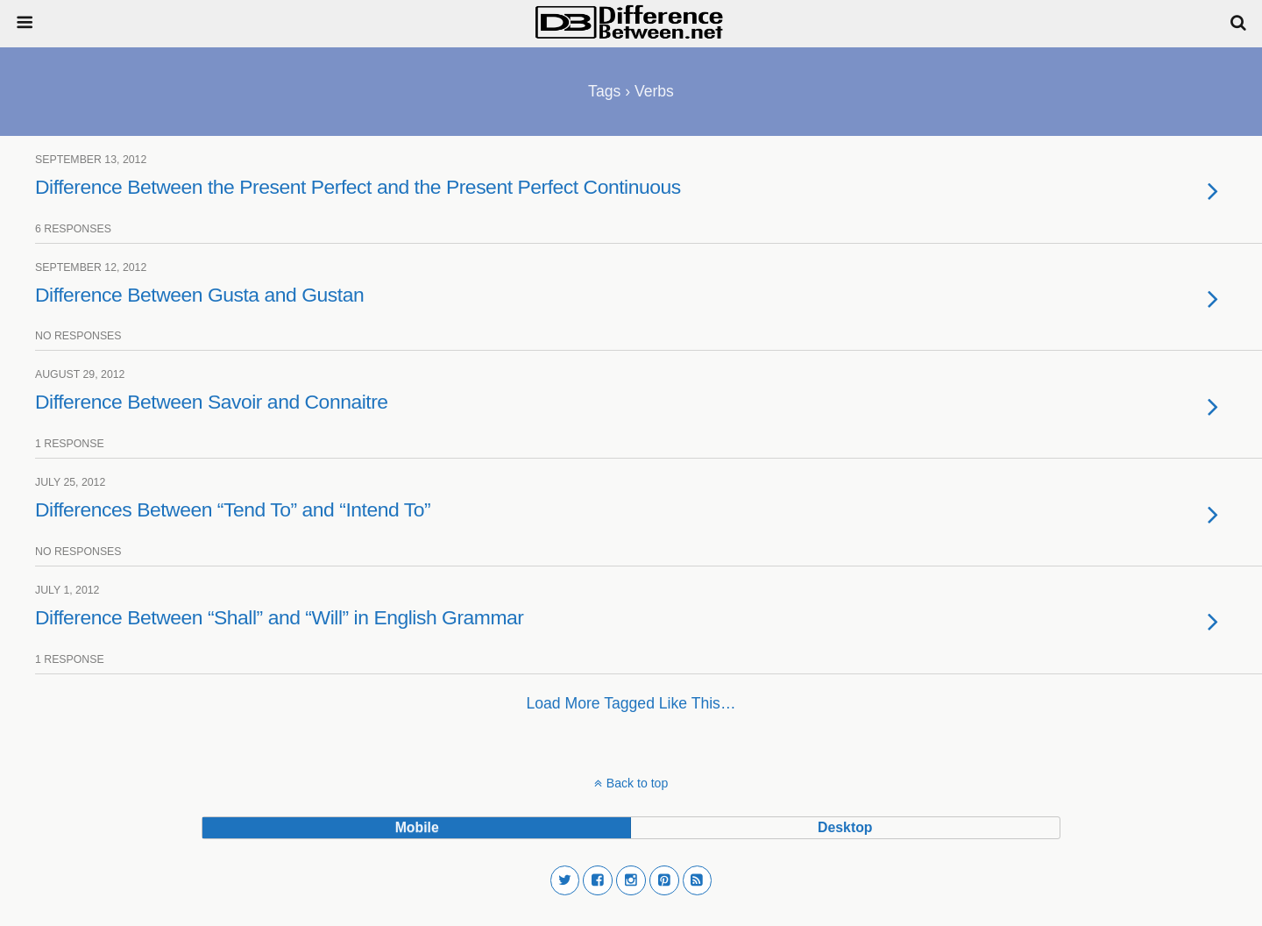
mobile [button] (417, 827)
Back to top (637, 783)
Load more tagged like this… (631, 703)
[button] (565, 880)
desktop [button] (845, 827)
